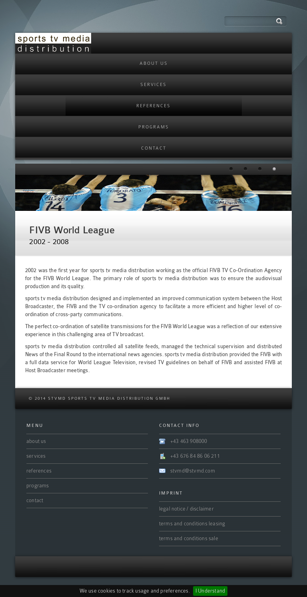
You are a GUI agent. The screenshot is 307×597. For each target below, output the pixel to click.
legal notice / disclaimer (186, 509)
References (153, 105)
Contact (153, 148)
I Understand (210, 591)
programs (153, 127)
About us (154, 63)
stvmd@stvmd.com (192, 471)
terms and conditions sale (188, 538)
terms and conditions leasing (192, 524)
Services (153, 84)
